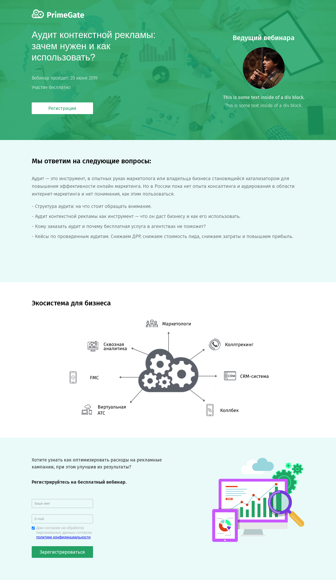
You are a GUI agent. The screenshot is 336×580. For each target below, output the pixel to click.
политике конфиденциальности (63, 537)
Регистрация (62, 108)
